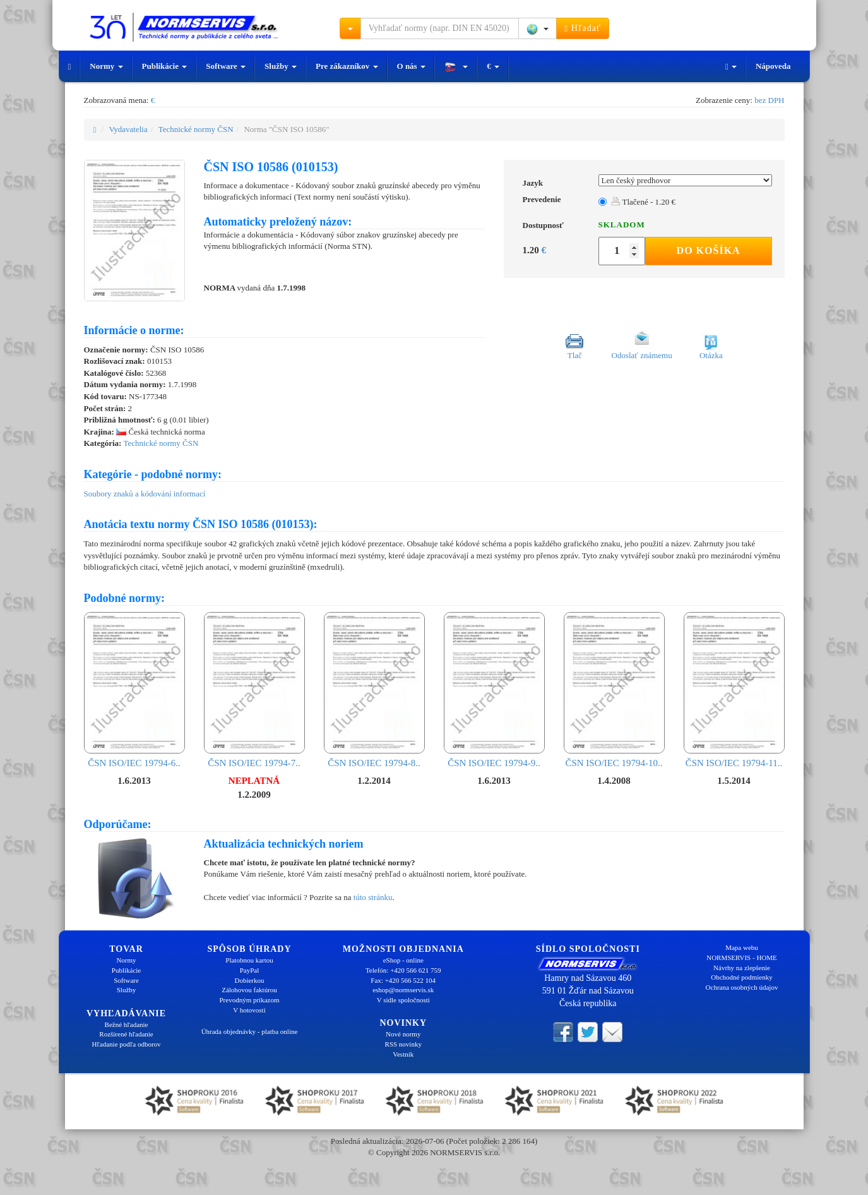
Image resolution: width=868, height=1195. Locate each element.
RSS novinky (403, 1044)
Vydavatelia (128, 129)
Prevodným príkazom (249, 1000)
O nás (411, 66)
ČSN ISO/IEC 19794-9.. (494, 690)
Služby (281, 66)
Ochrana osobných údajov (742, 987)
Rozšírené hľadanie (126, 1034)
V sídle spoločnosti (403, 1000)
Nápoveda (773, 66)
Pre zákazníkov (347, 66)
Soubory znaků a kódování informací (145, 493)
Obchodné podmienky (741, 977)
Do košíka (708, 250)
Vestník (403, 1054)
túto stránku (373, 897)
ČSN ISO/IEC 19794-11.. (734, 690)
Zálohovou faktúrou (249, 990)
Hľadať (582, 28)
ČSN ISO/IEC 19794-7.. (254, 690)
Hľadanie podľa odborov (126, 1044)
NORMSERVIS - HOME (741, 957)
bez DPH (769, 100)
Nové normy (403, 1034)
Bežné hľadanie (126, 1024)
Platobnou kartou (249, 960)
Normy (106, 66)
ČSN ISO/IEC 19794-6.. (134, 690)
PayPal (249, 970)
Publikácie (164, 66)
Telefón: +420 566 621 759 (403, 970)
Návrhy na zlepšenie (741, 967)
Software (226, 66)
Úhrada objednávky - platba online (249, 1031)
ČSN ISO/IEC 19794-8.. (374, 690)
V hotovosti (249, 1010)
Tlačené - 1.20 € (643, 202)
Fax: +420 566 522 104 (403, 980)
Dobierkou (249, 980)
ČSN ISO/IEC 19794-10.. (614, 690)
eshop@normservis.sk (403, 990)
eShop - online (403, 960)
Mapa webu (741, 947)
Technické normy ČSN (196, 129)
